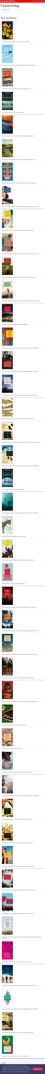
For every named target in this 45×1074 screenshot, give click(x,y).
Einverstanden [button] (37, 1069)
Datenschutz (3, 1062)
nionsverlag (10, 6)
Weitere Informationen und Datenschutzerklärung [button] (15, 1071)
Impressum (3, 1063)
